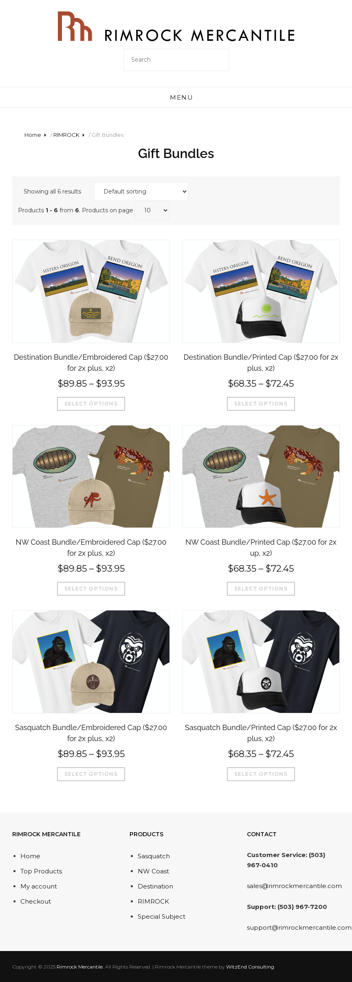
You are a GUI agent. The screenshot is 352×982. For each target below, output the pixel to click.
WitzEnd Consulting (250, 967)
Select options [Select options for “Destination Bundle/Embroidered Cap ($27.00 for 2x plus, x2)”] (91, 404)
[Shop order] (141, 191)
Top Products (41, 871)
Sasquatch (154, 856)
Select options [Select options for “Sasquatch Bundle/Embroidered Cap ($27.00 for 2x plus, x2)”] (91, 774)
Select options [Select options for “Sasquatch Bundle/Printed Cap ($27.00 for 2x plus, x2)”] (261, 774)
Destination (155, 886)
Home (32, 134)
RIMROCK (66, 134)
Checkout (35, 901)
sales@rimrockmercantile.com (294, 886)
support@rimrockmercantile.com (299, 927)
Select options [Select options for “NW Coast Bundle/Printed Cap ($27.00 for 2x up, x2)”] (261, 589)
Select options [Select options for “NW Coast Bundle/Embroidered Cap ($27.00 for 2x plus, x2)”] (91, 589)
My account (38, 886)
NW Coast (153, 871)
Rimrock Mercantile (80, 967)
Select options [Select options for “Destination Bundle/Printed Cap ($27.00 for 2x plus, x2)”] (261, 404)
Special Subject (161, 916)
